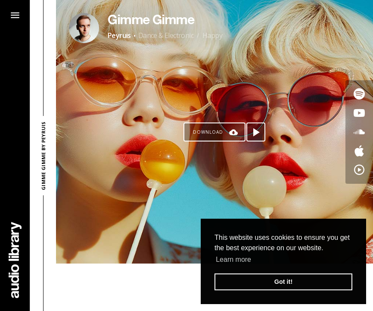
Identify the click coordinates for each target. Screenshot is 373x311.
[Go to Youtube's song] (359, 113)
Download (208, 132)
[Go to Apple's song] (359, 150)
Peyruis (119, 35)
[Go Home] (15, 260)
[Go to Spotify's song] (359, 94)
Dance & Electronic (165, 35)
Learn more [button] (233, 259)
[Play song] (255, 132)
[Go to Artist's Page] (84, 28)
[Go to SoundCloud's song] (359, 132)
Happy (212, 35)
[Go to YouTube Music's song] (359, 169)
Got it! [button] (283, 281)
